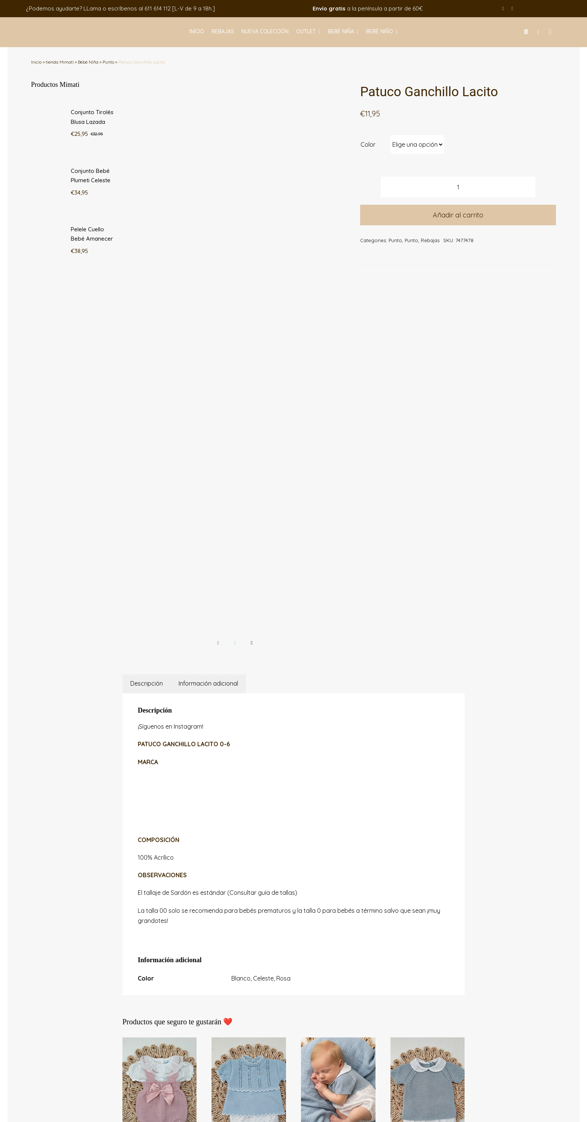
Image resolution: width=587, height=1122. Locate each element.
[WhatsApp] (235, 271)
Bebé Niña (88, 62)
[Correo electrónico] (251, 271)
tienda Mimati (60, 62)
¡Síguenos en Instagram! (170, 355)
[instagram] (512, 8)
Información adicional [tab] (208, 312)
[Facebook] (218, 271)
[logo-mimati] (55, 26)
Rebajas (430, 240)
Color (368, 144)
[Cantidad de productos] (458, 187)
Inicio (36, 62)
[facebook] (503, 8)
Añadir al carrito (458, 215)
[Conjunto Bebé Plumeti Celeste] (249, 671)
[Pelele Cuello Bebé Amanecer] (338, 671)
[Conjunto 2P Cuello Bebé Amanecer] (427, 671)
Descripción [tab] (146, 312)
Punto (108, 62)
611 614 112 (158, 8)
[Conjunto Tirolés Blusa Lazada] (159, 671)
